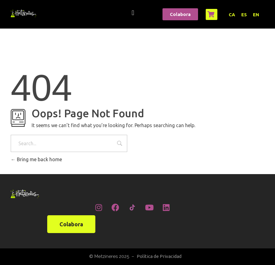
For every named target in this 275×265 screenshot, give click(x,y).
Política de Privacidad (159, 256)
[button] (133, 13)
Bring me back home (36, 159)
